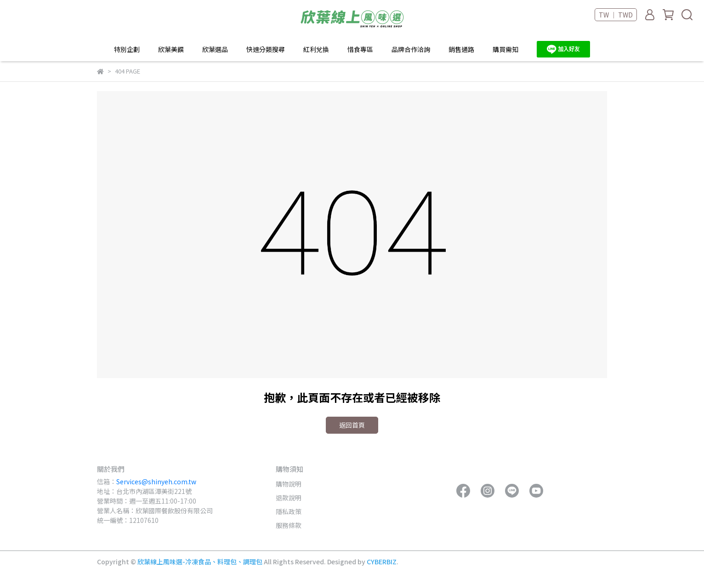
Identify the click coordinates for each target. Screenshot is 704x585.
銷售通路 (461, 49)
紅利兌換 (316, 49)
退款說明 (288, 497)
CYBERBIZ (382, 561)
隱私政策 (288, 511)
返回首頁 (352, 425)
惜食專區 (360, 49)
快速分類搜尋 (265, 49)
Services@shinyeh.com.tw (156, 481)
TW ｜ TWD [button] (616, 15)
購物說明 (288, 483)
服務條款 (288, 525)
